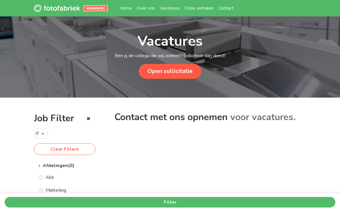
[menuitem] (125, 8)
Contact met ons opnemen (171, 117)
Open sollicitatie (170, 71)
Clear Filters (64, 149)
